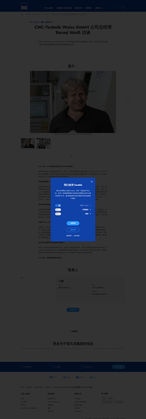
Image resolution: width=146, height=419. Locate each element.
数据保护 (69, 236)
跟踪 (86, 214)
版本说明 (76, 236)
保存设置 (73, 230)
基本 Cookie (84, 205)
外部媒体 (85, 210)
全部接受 (73, 223)
